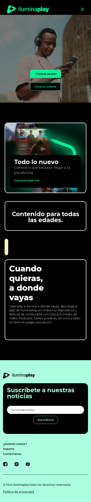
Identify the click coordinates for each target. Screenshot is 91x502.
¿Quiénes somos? (15, 444)
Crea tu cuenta (45, 86)
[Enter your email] (45, 410)
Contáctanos (12, 454)
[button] (59, 9)
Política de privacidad (18, 491)
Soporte (8, 449)
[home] (28, 9)
